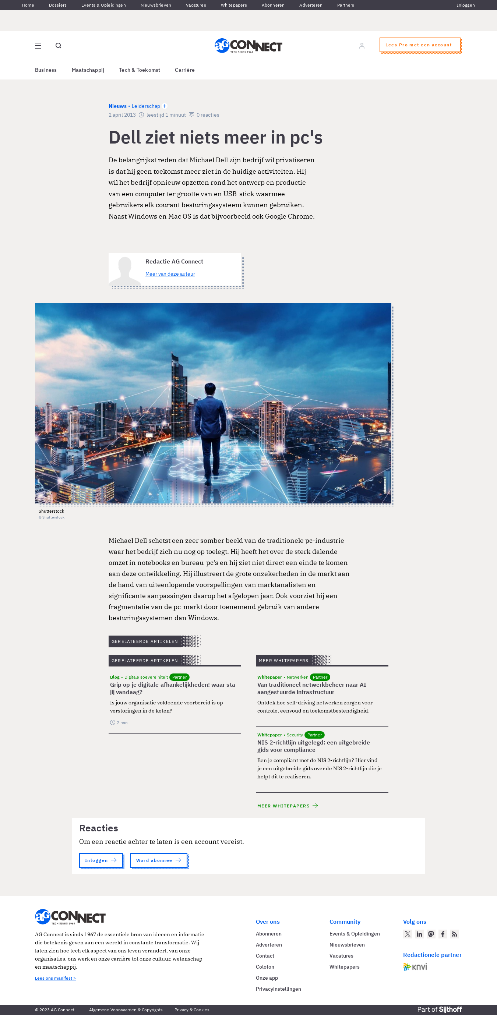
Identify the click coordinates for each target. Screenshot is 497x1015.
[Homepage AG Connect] (248, 45)
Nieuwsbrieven (156, 5)
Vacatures (196, 5)
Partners (345, 5)
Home (28, 5)
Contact (265, 955)
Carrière (185, 70)
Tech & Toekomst (139, 70)
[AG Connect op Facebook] (442, 934)
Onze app (267, 978)
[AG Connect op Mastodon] (431, 934)
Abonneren (273, 5)
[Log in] (362, 46)
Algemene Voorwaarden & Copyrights (126, 1009)
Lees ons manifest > (55, 978)
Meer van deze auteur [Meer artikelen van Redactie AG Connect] (170, 273)
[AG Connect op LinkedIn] (419, 934)
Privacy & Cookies (192, 1009)
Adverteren (310, 5)
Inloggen (466, 5)
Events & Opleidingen (103, 5)
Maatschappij (88, 70)
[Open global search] (58, 46)
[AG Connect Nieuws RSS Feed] (454, 934)
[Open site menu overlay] (38, 46)
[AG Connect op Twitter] (407, 934)
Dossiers (58, 5)
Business (46, 70)
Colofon (265, 966)
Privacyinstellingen (278, 989)
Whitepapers (234, 5)
